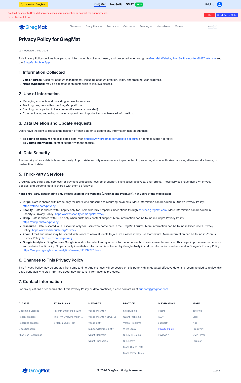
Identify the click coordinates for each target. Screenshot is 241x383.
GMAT (134, 5)
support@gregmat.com (153, 289)
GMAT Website (206, 58)
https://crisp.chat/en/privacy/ (41, 222)
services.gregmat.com (153, 210)
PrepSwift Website (184, 58)
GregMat (100, 4)
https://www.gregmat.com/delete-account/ (111, 138)
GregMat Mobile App (36, 62)
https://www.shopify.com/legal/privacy (79, 214)
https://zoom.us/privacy (57, 238)
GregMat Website (160, 58)
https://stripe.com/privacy (39, 206)
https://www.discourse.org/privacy (54, 230)
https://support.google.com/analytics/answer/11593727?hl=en (62, 250)
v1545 (216, 370)
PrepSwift (116, 4)
